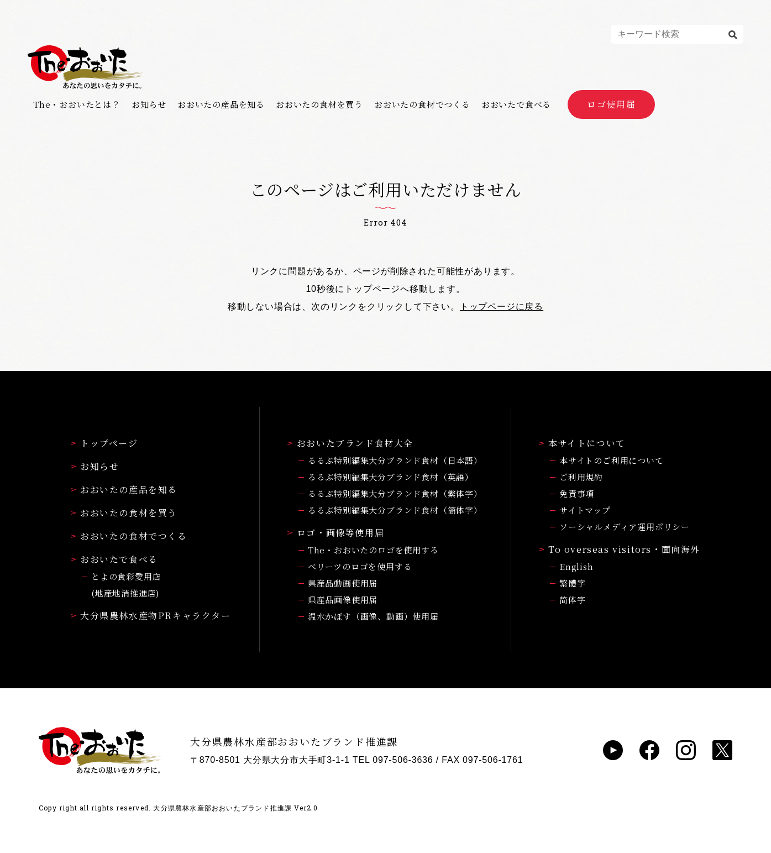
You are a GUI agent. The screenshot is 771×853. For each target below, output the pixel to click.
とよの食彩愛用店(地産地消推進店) (126, 585)
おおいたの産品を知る (221, 104)
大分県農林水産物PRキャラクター (151, 615)
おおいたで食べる (516, 104)
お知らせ (149, 104)
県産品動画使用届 (342, 583)
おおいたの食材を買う (319, 104)
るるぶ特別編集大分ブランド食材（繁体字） (395, 493)
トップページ (104, 443)
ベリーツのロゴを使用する (360, 566)
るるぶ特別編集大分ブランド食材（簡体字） (395, 510)
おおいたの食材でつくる (422, 104)
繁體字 (572, 583)
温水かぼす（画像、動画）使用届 (373, 616)
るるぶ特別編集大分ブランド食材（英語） (391, 477)
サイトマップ (585, 510)
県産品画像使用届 (342, 599)
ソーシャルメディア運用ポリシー (624, 526)
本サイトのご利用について (611, 460)
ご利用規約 (581, 477)
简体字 (572, 599)
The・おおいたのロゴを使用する (373, 550)
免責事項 (576, 493)
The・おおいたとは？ (76, 104)
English (576, 566)
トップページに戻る (501, 306)
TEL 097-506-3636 (393, 760)
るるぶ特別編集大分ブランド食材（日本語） (395, 460)
